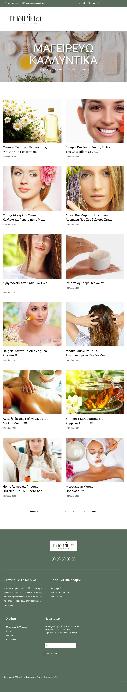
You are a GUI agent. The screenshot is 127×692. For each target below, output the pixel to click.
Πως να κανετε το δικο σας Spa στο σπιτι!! (25, 353)
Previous (34, 511)
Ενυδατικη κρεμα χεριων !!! (85, 283)
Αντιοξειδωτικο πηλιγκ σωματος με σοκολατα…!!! (25, 421)
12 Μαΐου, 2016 (9, 428)
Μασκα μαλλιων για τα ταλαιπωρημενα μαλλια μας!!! (87, 353)
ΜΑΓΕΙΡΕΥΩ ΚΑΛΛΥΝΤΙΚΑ (66, 69)
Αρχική (41, 69)
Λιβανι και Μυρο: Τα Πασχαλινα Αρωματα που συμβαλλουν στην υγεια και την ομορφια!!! (88, 217)
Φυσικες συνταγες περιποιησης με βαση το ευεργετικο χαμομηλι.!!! (25, 150)
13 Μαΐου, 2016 (9, 292)
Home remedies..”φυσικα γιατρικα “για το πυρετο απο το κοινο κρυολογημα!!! (25, 489)
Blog (49, 69)
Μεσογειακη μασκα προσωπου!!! (79, 489)
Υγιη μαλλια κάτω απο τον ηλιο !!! (25, 285)
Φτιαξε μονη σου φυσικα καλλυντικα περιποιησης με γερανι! (22, 217)
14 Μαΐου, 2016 (9, 157)
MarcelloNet (53, 677)
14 (83, 511)
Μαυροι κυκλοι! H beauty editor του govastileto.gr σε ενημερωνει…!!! (88, 150)
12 (64, 511)
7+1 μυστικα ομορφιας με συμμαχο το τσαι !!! (84, 421)
